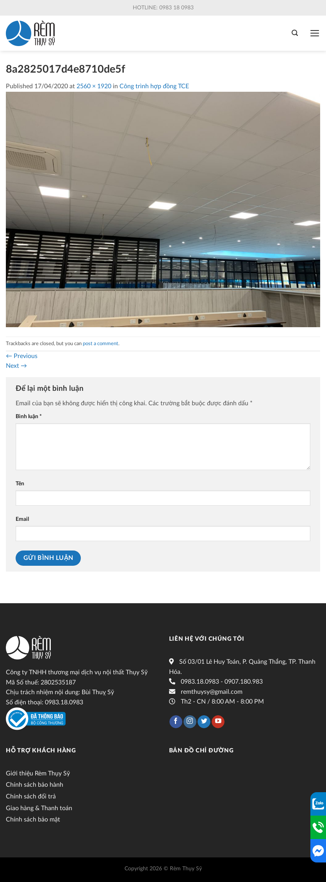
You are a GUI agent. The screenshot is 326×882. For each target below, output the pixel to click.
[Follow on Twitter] (204, 722)
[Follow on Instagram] (189, 722)
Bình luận (29, 416)
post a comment (100, 343)
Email (22, 519)
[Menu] (315, 33)
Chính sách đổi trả (31, 796)
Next (16, 366)
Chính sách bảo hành (34, 785)
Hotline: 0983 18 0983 (163, 8)
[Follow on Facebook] (175, 722)
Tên (20, 483)
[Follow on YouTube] (218, 722)
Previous (21, 356)
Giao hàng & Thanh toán (39, 808)
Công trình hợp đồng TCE (154, 86)
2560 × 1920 (94, 86)
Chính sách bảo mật (33, 819)
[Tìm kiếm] (295, 33)
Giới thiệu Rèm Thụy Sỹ (38, 773)
